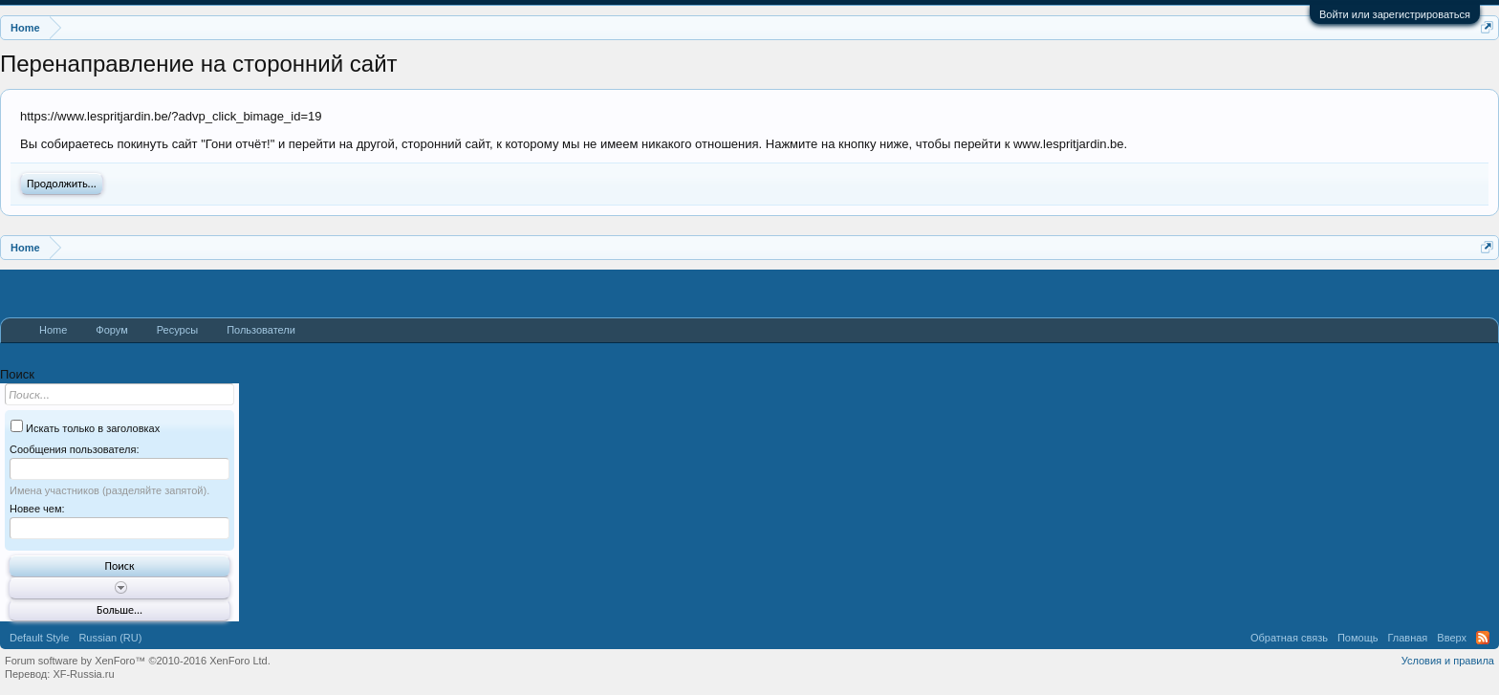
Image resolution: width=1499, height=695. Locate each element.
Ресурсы (177, 330)
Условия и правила (1447, 660)
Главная (1407, 637)
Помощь (1358, 637)
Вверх (1451, 637)
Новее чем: (37, 508)
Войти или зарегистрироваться (1394, 14)
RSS (1482, 637)
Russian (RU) (109, 637)
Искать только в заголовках (85, 428)
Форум (111, 330)
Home (53, 330)
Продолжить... (62, 183)
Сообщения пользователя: (74, 449)
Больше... (119, 610)
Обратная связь (1289, 637)
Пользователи (261, 330)
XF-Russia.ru (83, 674)
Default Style (39, 637)
